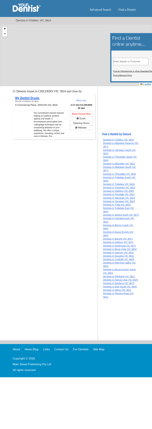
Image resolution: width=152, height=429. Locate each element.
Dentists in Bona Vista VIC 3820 (120, 249)
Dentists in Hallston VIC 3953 (118, 191)
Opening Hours (81, 123)
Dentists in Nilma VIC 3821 (117, 290)
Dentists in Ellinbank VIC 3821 (119, 276)
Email (82, 118)
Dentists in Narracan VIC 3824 (119, 198)
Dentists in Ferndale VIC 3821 (119, 194)
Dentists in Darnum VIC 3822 (118, 252)
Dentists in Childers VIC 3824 (118, 139)
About (16, 349)
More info (81, 100)
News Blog (31, 349)
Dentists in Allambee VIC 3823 (119, 163)
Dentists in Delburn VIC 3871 (118, 242)
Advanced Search (100, 9)
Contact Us (61, 349)
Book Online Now (81, 113)
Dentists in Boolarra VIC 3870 (118, 283)
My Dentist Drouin (27, 98)
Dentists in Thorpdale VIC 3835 (119, 174)
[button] (4, 29)
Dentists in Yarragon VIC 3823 (119, 201)
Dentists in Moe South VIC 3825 (120, 286)
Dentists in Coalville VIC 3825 (118, 259)
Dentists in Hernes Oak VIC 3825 (120, 280)
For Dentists (81, 349)
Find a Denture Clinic (122, 75)
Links (46, 349)
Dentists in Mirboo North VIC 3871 (121, 215)
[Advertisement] (120, 111)
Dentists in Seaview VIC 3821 (118, 256)
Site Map (98, 349)
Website (82, 127)
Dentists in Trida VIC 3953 (117, 204)
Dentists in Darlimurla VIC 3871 (119, 245)
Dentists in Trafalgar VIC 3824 (119, 184)
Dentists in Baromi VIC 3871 (118, 238)
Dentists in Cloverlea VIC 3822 (119, 187)
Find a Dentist (127, 9)
